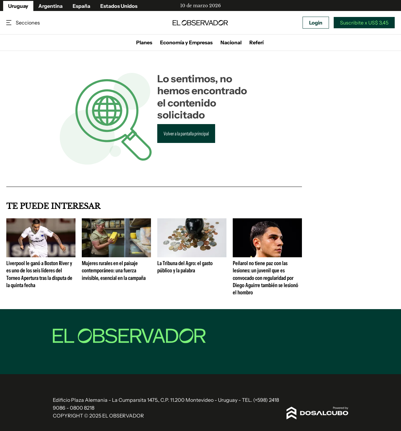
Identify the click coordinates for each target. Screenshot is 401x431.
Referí (256, 42)
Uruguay (18, 6)
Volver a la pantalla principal (186, 133)
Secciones (9, 22)
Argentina (50, 6)
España (81, 6)
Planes (144, 42)
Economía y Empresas (186, 42)
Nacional (231, 42)
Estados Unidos (118, 6)
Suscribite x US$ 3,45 (364, 22)
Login (315, 22)
